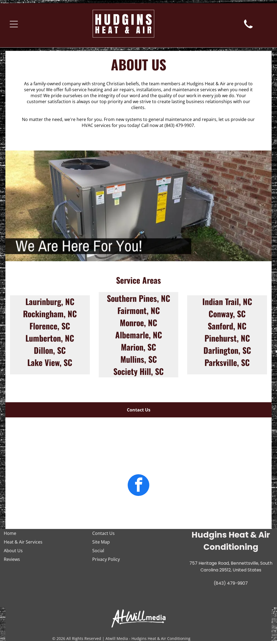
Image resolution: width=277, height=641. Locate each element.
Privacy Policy (106, 559)
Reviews (12, 559)
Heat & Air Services (23, 542)
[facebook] (138, 485)
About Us (13, 551)
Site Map (101, 542)
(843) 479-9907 (179, 125)
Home (10, 533)
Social (98, 551)
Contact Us (103, 533)
